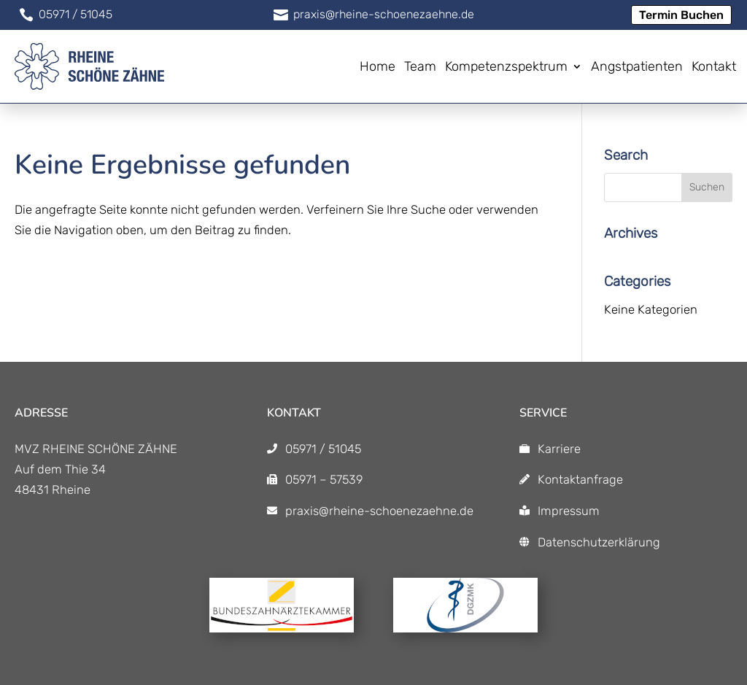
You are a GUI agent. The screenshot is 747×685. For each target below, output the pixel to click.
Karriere (559, 448)
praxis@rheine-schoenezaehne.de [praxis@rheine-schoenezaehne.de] (379, 510)
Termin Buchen (681, 15)
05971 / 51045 (323, 448)
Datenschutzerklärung (599, 542)
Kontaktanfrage (580, 479)
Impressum (569, 510)
